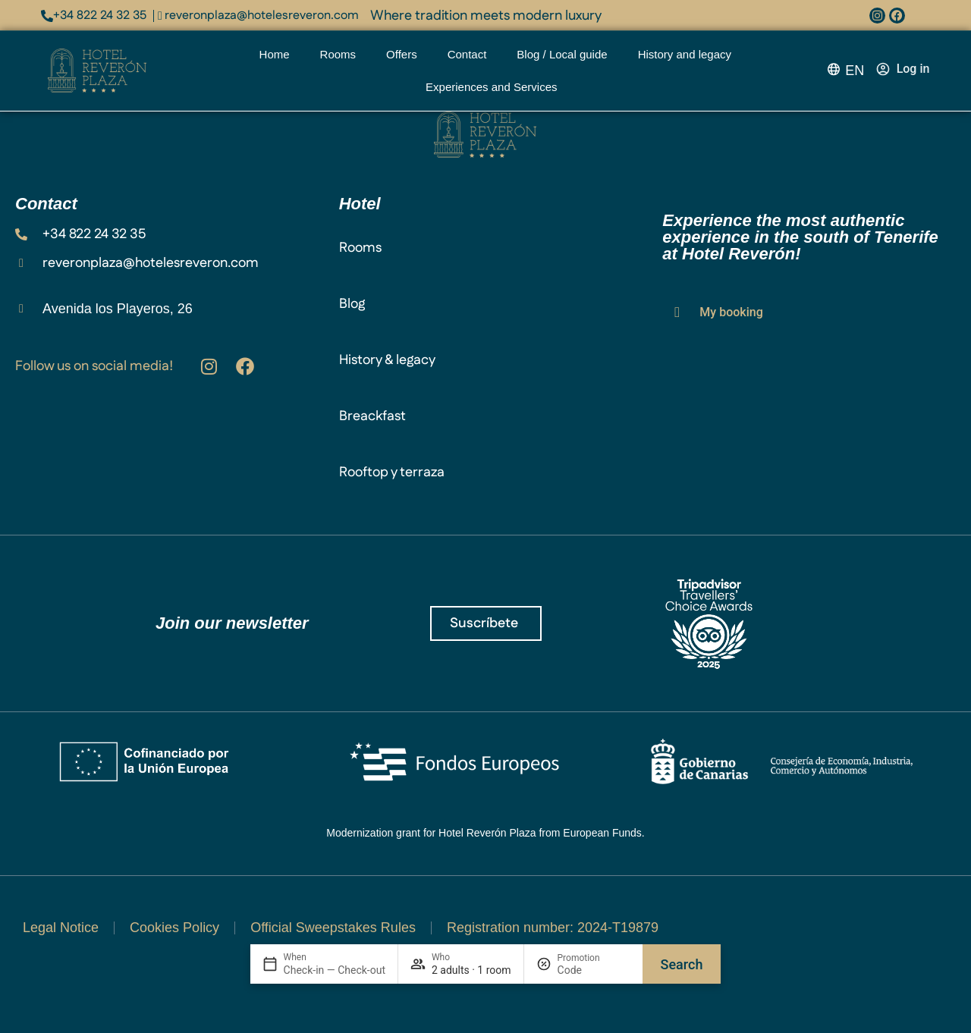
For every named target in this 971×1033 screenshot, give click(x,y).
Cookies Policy (174, 927)
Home (274, 54)
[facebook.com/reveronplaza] (245, 366)
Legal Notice (61, 927)
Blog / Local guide (562, 54)
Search (682, 964)
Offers (401, 54)
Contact (467, 54)
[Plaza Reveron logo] (485, 134)
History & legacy (387, 360)
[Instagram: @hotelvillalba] (877, 16)
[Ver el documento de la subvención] (485, 794)
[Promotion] (594, 970)
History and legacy (684, 54)
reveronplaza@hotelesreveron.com (262, 15)
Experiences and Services (495, 87)
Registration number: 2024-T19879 (552, 927)
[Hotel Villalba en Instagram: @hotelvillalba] (208, 366)
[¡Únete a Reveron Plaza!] (486, 623)
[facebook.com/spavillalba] (897, 16)
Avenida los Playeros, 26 (117, 308)
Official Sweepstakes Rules (333, 927)
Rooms (338, 54)
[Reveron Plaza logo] (97, 71)
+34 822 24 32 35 (99, 15)
